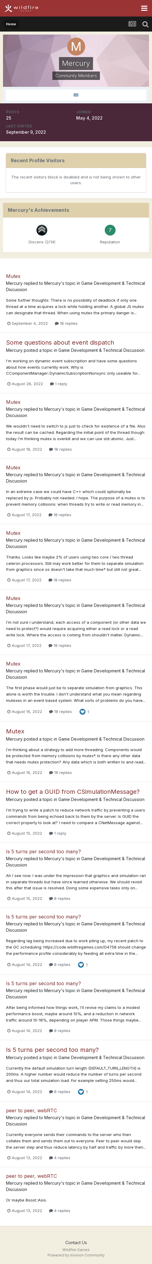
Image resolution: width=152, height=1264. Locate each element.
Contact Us (76, 1242)
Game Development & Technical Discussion (101, 350)
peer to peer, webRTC (31, 1110)
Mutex (13, 276)
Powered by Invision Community (76, 1255)
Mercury (14, 283)
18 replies (66, 323)
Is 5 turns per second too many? (43, 851)
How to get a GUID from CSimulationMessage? (73, 791)
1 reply (58, 383)
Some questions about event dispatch (60, 342)
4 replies (59, 1157)
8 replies (59, 898)
